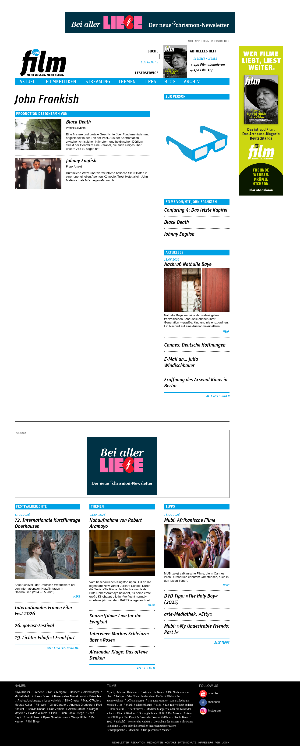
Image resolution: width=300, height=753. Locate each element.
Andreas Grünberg (80, 704)
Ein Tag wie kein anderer (179, 704)
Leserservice (146, 73)
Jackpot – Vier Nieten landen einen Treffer (140, 696)
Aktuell (28, 81)
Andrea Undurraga (29, 700)
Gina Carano (58, 704)
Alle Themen (146, 668)
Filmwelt (41, 704)
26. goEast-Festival (34, 625)
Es (121, 704)
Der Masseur (175, 713)
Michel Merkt (23, 696)
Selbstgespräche (116, 730)
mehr (226, 331)
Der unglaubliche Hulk (151, 713)
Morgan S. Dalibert (68, 692)
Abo (190, 41)
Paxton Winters (37, 713)
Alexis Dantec (76, 709)
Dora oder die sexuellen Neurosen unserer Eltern (148, 725)
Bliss (159, 704)
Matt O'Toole (91, 700)
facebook (214, 702)
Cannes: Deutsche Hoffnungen (195, 345)
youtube (213, 693)
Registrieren (220, 41)
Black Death (78, 122)
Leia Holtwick (52, 700)
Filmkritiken (61, 81)
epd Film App (203, 70)
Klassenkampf (144, 704)
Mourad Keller (23, 704)
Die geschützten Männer (156, 730)
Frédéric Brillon (43, 692)
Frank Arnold (74, 166)
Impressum (205, 742)
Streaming (97, 81)
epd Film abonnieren (209, 64)
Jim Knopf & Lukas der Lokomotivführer (147, 717)
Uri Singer (34, 721)
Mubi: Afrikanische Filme (189, 520)
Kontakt (170, 742)
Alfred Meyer (91, 692)
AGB (217, 742)
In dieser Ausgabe (205, 59)
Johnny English (81, 160)
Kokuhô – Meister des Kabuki (133, 721)
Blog (170, 81)
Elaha (170, 696)
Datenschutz (187, 742)
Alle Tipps (221, 642)
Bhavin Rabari (36, 709)
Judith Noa (32, 717)
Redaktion (138, 742)
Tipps (150, 81)
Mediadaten (155, 742)
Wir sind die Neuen (154, 692)
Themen (127, 81)
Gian (54, 713)
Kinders (130, 713)
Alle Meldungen (217, 396)
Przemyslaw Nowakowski (70, 696)
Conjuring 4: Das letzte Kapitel (195, 210)
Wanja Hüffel (79, 717)
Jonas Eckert (42, 696)
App (197, 41)
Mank (129, 704)
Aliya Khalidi (22, 692)
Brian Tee (95, 696)
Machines (134, 730)
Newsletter (120, 742)
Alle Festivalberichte (63, 648)
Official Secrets (135, 700)
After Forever (135, 709)
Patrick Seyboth (76, 128)
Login (205, 41)
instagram (214, 710)
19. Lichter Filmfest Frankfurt (45, 637)
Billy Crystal (72, 700)
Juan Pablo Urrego (72, 713)
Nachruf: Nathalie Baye (188, 264)
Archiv (192, 81)
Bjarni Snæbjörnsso (55, 717)
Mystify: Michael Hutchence (123, 692)
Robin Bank (181, 717)
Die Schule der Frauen (166, 721)
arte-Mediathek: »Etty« (188, 614)
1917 (110, 721)
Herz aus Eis (117, 709)
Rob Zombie (56, 709)
